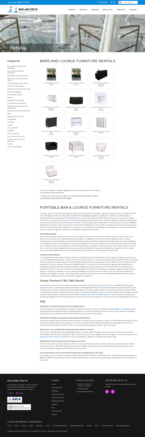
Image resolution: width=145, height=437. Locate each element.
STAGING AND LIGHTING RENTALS (16, 140)
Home (53, 384)
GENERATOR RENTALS (15, 116)
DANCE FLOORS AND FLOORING (19, 111)
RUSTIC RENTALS (13, 133)
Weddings (54, 391)
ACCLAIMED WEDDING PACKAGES (15, 72)
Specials (95, 10)
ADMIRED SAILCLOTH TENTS (17, 83)
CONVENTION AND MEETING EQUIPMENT (17, 107)
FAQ (52, 408)
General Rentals (56, 387)
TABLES (10, 144)
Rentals (84, 10)
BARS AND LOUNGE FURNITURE (18, 89)
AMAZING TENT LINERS (15, 86)
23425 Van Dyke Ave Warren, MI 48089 (85, 385)
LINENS (10, 125)
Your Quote (102, 2)
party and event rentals (49, 337)
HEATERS (10, 122)
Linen (48, 426)
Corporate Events (57, 394)
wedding (70, 218)
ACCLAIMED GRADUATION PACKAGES (16, 67)
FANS (9, 114)
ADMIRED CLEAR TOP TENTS (17, 76)
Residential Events (58, 401)
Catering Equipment (123, 426)
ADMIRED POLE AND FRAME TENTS (17, 79)
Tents (9, 426)
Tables (16, 426)
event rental (126, 288)
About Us (121, 10)
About (10, 393)
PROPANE (11, 131)
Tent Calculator (56, 411)
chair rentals (90, 294)
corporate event (46, 288)
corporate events (129, 309)
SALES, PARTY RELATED (16, 136)
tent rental (107, 288)
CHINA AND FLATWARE (15, 100)
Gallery (19, 393)
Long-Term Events (57, 398)
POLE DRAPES (12, 128)
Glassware (39, 426)
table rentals (104, 294)
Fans (96, 426)
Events (72, 10)
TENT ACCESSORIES (14, 147)
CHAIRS (10, 97)
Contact (133, 10)
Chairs (24, 426)
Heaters (89, 426)
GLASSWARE (11, 119)
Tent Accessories (107, 426)
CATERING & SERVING (15, 95)
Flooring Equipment (60, 426)
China (31, 426)
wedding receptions (114, 309)
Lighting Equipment (77, 426)
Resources (108, 10)
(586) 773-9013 (18, 2)
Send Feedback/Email (85, 392)
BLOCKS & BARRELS (14, 92)
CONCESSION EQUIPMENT (16, 103)
